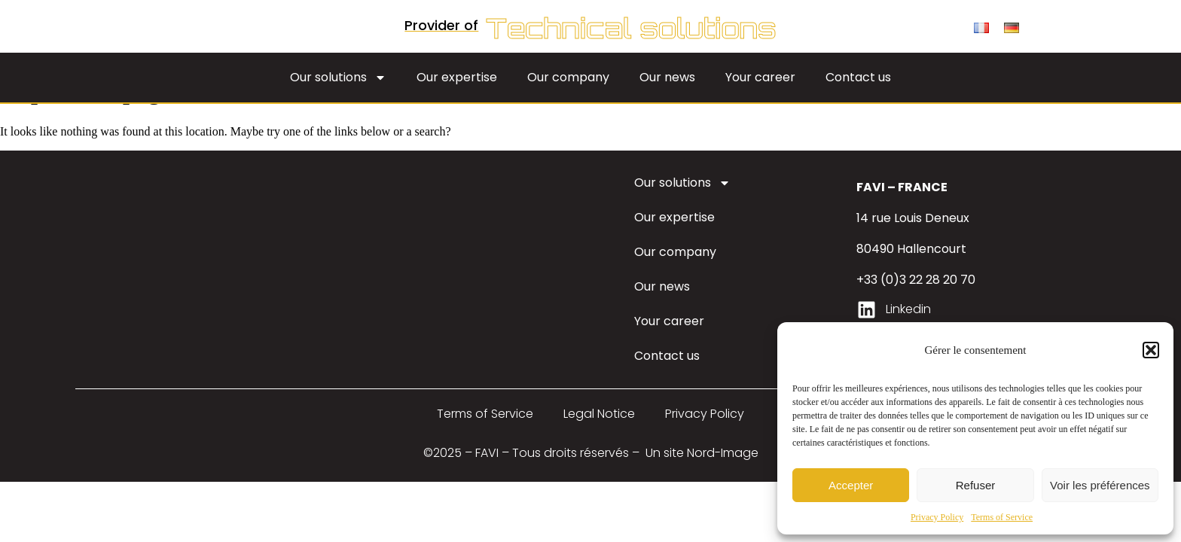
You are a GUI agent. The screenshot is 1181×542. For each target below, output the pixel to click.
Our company (568, 96)
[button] (1150, 350)
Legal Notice (599, 434)
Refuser (976, 485)
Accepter (851, 485)
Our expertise (457, 96)
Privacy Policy (937, 517)
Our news (667, 96)
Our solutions (338, 97)
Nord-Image (722, 473)
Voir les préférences (1100, 485)
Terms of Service (1002, 517)
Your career (760, 96)
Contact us (858, 96)
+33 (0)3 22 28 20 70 (915, 300)
